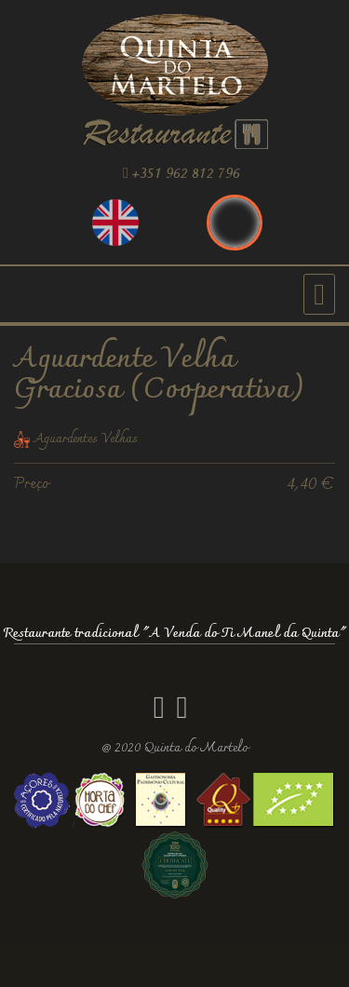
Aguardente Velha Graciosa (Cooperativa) (159, 375)
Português (234, 222)
